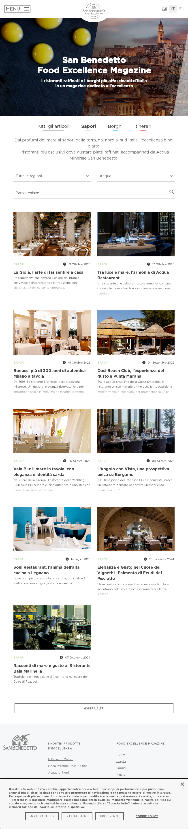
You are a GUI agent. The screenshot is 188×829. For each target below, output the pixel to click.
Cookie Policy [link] (147, 816)
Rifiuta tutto (77, 816)
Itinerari (142, 126)
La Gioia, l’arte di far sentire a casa (48, 273)
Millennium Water (60, 759)
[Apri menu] (17, 9)
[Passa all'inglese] (182, 9)
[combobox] (52, 176)
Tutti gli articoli (53, 126)
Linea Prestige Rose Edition (68, 766)
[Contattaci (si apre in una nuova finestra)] (164, 9)
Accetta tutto (42, 816)
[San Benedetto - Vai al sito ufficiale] (20, 750)
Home (120, 754)
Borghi (115, 126)
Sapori (88, 126)
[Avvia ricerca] (172, 192)
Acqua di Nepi (58, 773)
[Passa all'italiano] (173, 9)
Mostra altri (94, 708)
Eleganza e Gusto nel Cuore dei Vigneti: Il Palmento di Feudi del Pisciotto (129, 573)
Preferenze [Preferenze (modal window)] (109, 816)
